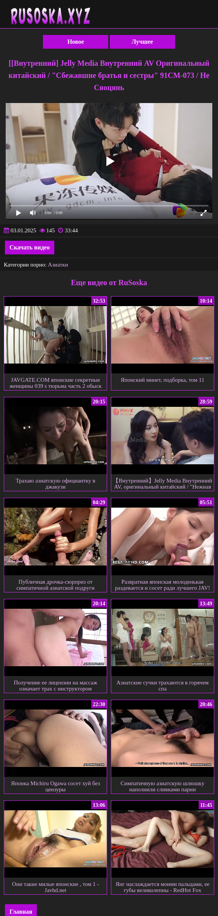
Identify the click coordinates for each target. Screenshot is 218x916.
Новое (75, 41)
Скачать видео (29, 247)
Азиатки (58, 265)
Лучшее (142, 41)
